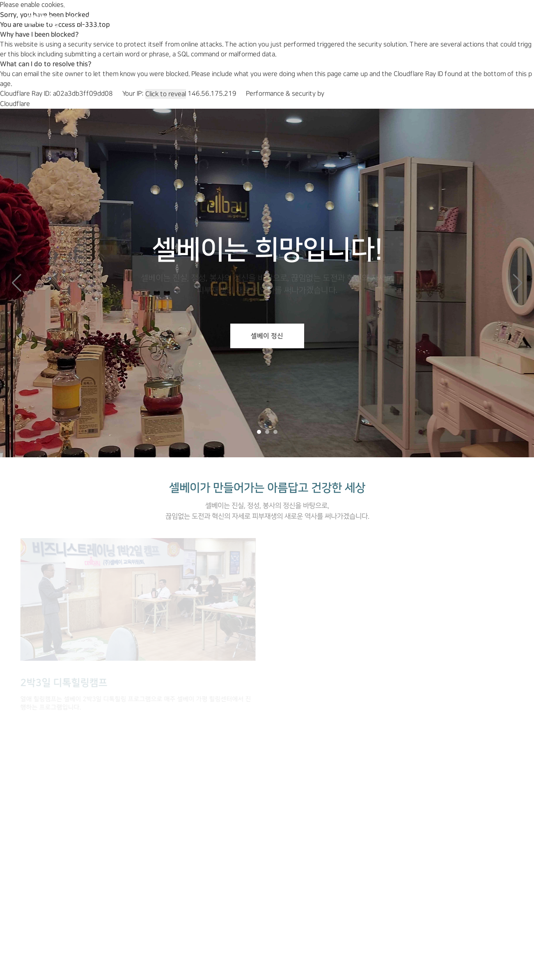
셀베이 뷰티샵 (332, 18)
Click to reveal (165, 94)
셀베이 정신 (267, 336)
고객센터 (388, 18)
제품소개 (230, 18)
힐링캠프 (277, 18)
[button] (517, 283)
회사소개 (182, 18)
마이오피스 (438, 18)
